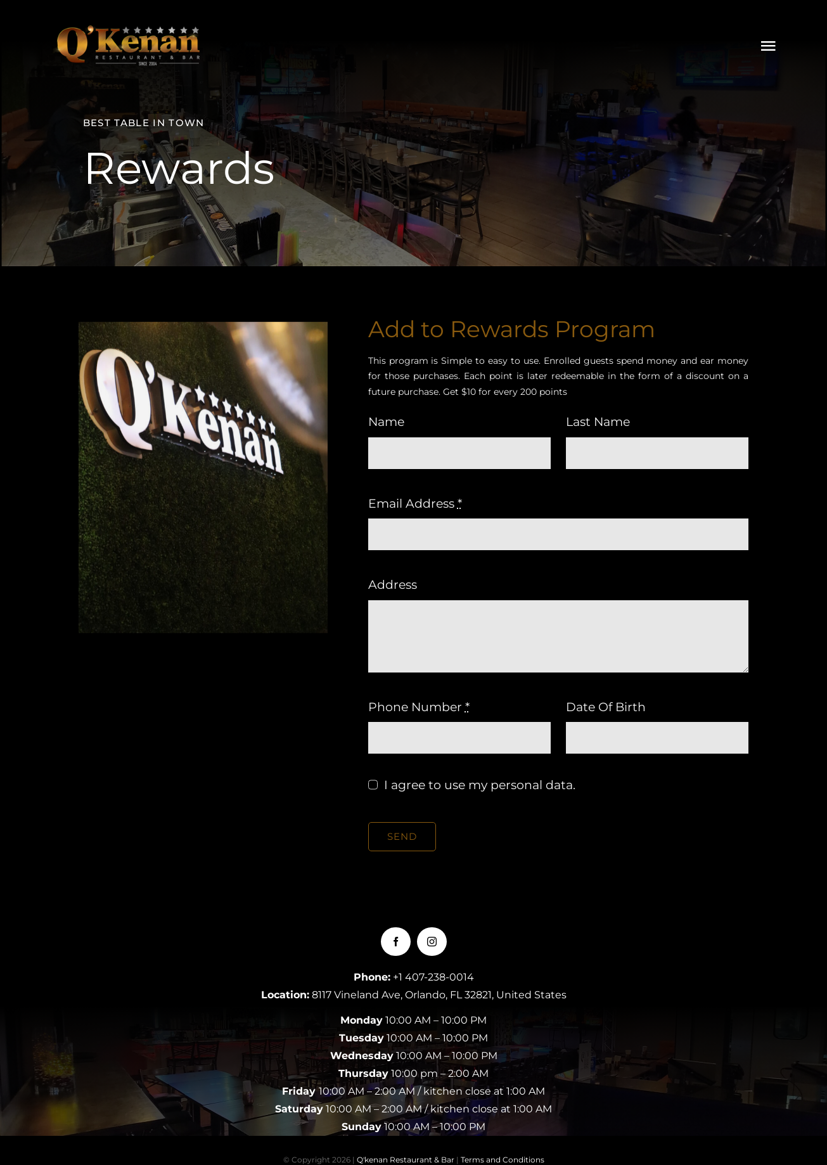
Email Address (415, 503)
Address (392, 584)
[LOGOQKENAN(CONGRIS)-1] (129, 31)
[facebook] (396, 941)
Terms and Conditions (502, 1159)
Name (386, 422)
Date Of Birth (606, 707)
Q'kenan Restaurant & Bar (405, 1159)
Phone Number (419, 707)
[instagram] (432, 941)
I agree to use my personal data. (479, 785)
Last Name (598, 422)
